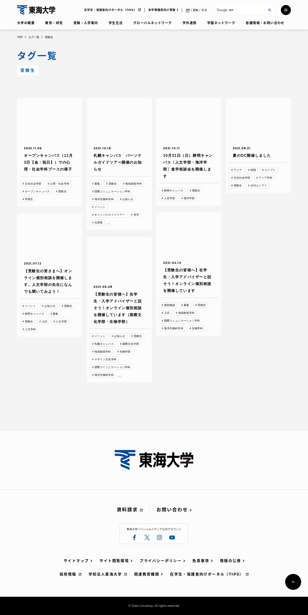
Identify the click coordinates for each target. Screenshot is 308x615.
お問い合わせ (172, 510)
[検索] (239, 10)
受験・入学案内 (85, 23)
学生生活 (116, 23)
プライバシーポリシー (161, 561)
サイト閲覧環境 (114, 561)
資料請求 (127, 510)
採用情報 (68, 574)
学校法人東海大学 (105, 574)
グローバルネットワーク (152, 23)
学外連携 (190, 23)
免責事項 (200, 561)
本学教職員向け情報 (161, 10)
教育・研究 (54, 23)
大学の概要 (26, 23)
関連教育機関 (146, 574)
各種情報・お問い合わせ (265, 23)
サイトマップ (76, 561)
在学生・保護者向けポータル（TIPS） (110, 10)
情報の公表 (230, 561)
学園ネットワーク (221, 23)
